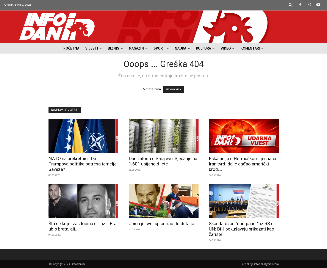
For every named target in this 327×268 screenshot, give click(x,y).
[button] (290, 5)
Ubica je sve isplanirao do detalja (161, 223)
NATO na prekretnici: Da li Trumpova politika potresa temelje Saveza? (83, 164)
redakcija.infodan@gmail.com (260, 264)
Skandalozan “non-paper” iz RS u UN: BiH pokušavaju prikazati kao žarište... (241, 229)
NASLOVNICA (173, 89)
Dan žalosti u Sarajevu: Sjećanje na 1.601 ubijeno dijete (163, 161)
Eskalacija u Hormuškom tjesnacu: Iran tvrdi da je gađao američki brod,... (243, 164)
